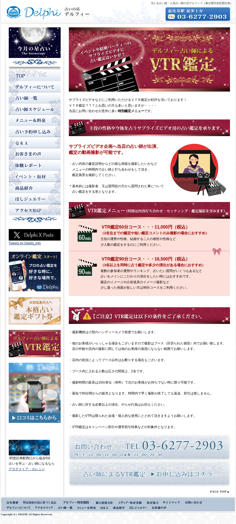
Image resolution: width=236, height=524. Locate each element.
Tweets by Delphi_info (25, 243)
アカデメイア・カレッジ (27, 469)
